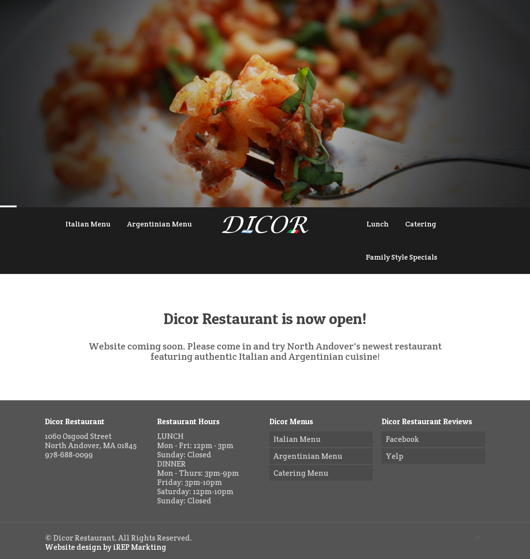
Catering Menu (300, 473)
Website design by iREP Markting (105, 547)
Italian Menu (297, 439)
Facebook (402, 439)
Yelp (394, 456)
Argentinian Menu (307, 456)
